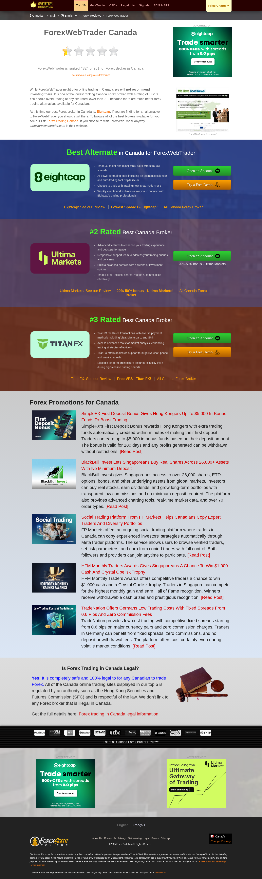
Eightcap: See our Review (84, 226)
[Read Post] (131, 451)
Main (53, 15)
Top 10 (80, 5)
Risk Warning (135, 838)
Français (139, 825)
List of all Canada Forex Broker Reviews (131, 742)
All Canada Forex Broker (183, 226)
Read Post (161, 872)
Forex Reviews (91, 15)
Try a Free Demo (220, 182)
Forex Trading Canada (62, 121)
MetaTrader (97, 5)
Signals (144, 5)
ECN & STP (161, 5)
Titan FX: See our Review (91, 398)
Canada (38, 15)
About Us (97, 838)
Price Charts (219, 5)
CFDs (113, 5)
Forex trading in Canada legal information (92, 705)
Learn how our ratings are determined (90, 75)
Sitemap (165, 838)
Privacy (121, 838)
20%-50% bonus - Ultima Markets (221, 261)
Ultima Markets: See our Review (85, 310)
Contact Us (110, 838)
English (69, 15)
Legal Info (128, 5)
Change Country (221, 841)
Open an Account (220, 173)
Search (155, 838)
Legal (146, 838)
